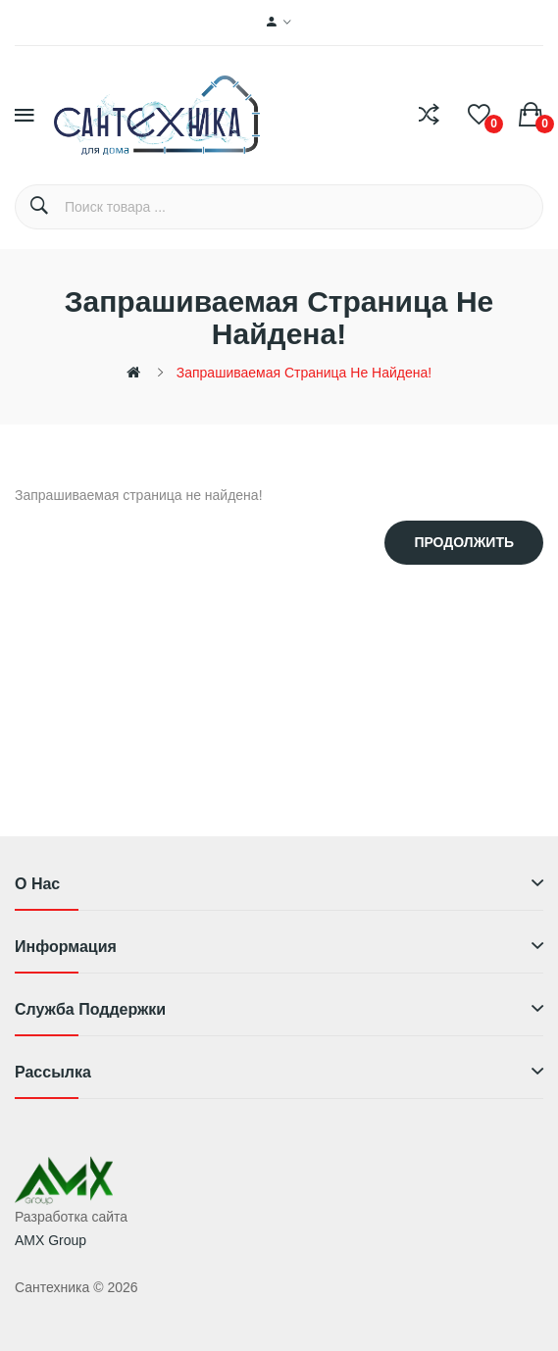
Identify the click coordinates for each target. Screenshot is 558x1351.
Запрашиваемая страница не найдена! (304, 372)
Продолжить (464, 542)
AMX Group (50, 1240)
